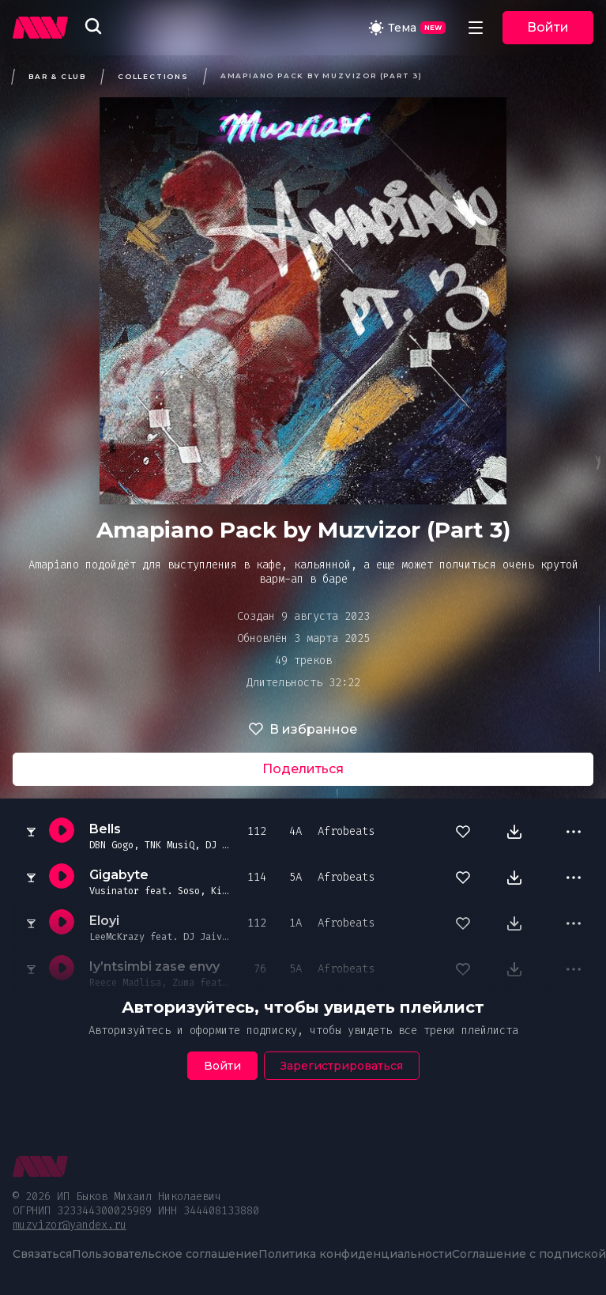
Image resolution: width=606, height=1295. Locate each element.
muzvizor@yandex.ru (69, 1225)
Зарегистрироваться (341, 1066)
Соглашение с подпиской (529, 1254)
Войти (548, 27)
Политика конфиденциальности (355, 1254)
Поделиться (303, 768)
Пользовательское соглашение (165, 1254)
